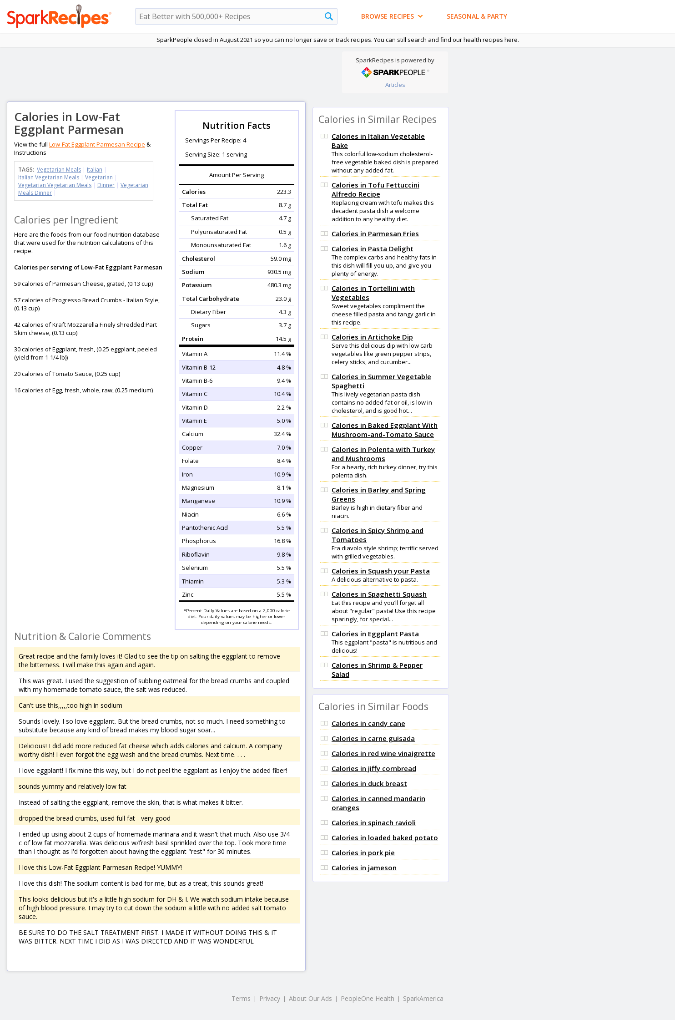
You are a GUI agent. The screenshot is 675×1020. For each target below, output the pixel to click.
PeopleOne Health (367, 998)
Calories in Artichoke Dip (372, 336)
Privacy (269, 998)
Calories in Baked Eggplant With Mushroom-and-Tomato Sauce (385, 430)
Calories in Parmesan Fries (375, 233)
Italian (94, 169)
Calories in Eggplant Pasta (375, 633)
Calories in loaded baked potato (385, 837)
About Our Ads (310, 998)
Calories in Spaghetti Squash (379, 594)
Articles (395, 85)
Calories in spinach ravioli (374, 822)
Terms (241, 998)
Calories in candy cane (368, 723)
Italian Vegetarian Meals (48, 177)
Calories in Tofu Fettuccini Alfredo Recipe (375, 189)
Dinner (106, 185)
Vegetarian (99, 177)
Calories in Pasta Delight (372, 248)
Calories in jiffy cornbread (374, 768)
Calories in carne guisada (373, 738)
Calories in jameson (364, 867)
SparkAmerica (423, 998)
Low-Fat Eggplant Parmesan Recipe (97, 144)
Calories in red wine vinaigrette (383, 753)
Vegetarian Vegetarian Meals (54, 185)
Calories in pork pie (363, 852)
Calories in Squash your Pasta (381, 570)
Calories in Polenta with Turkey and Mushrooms (383, 454)
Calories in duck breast (369, 783)
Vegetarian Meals (59, 169)
